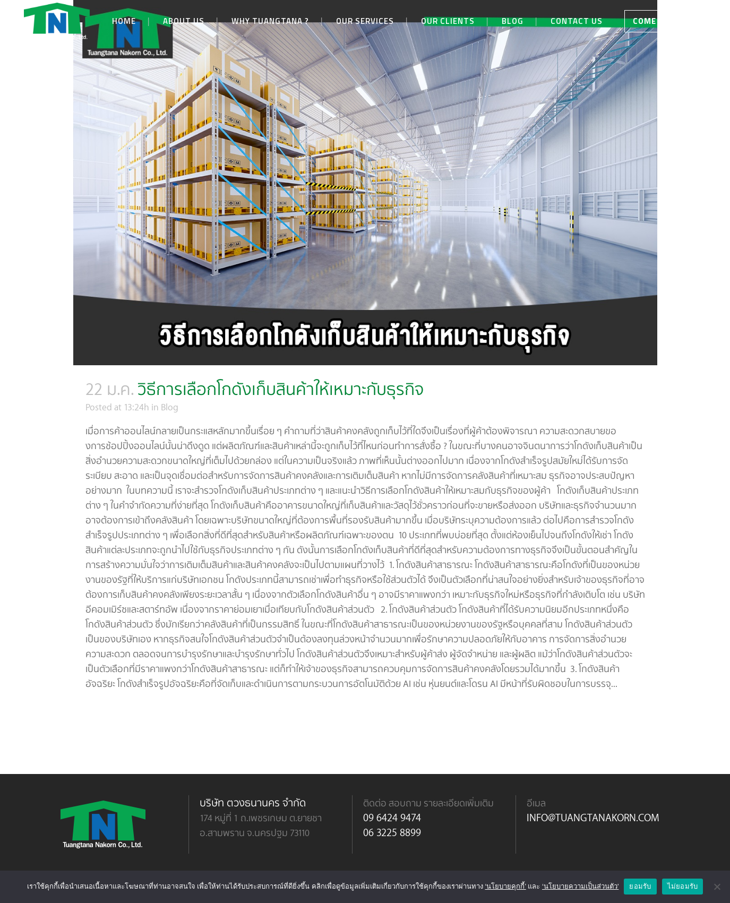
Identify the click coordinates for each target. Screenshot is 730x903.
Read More (115, 715)
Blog (169, 406)
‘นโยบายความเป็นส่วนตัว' (580, 886)
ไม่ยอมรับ (682, 886)
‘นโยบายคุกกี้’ (505, 886)
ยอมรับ (640, 886)
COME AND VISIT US (672, 21)
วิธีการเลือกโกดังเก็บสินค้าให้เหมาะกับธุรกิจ (281, 388)
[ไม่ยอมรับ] (716, 886)
